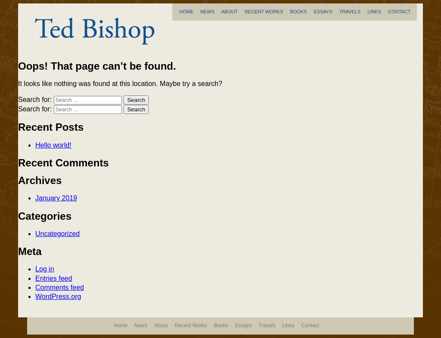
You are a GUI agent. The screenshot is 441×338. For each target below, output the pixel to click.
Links (374, 11)
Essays (323, 11)
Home (186, 11)
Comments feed (59, 287)
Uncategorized (57, 233)
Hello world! (53, 145)
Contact (399, 11)
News (207, 11)
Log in (44, 269)
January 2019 (56, 198)
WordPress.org (58, 296)
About (229, 11)
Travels (349, 11)
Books (298, 11)
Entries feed (53, 278)
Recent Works (264, 11)
